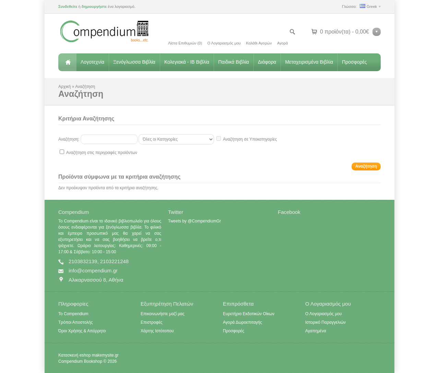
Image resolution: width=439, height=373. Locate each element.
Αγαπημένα (315, 331)
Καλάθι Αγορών (259, 43)
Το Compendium (73, 313)
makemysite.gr (105, 355)
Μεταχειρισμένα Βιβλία (309, 62)
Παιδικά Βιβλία (233, 62)
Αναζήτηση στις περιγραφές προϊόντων (101, 152)
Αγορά (282, 43)
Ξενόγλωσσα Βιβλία (134, 62)
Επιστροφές (152, 322)
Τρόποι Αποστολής (75, 322)
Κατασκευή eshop (74, 355)
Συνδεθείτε (67, 6)
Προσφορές (354, 62)
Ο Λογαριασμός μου (223, 43)
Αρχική (67, 62)
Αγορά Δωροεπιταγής (242, 322)
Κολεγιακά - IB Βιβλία (186, 62)
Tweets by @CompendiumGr (194, 221)
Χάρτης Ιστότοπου (157, 331)
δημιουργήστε (94, 6)
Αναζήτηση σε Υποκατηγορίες (250, 139)
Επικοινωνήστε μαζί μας (163, 313)
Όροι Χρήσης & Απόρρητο (82, 331)
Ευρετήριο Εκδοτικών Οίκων (248, 313)
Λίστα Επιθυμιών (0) (185, 43)
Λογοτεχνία (92, 62)
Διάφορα (267, 62)
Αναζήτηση (85, 86)
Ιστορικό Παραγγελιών (325, 322)
